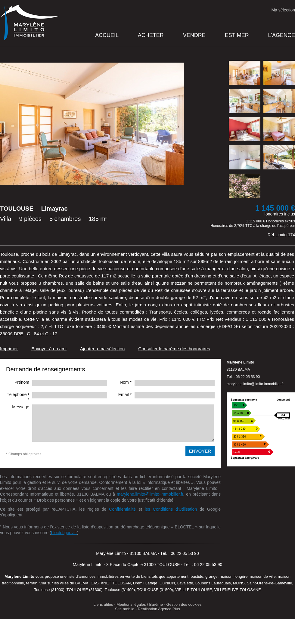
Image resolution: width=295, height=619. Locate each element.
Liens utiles (103, 604)
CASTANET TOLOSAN (111, 583)
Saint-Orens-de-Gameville (269, 583)
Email (125, 394)
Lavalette (185, 583)
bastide (197, 576)
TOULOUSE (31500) (155, 589)
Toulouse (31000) (49, 589)
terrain (31, 583)
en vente (127, 576)
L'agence (281, 35)
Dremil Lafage (145, 583)
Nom (126, 382)
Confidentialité (122, 509)
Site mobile (124, 609)
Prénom (21, 382)
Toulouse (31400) (120, 589)
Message (20, 406)
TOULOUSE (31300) (85, 589)
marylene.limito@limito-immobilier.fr (150, 494)
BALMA (81, 583)
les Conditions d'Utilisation (171, 509)
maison (226, 576)
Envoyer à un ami (49, 348)
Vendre (194, 35)
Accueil (107, 35)
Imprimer (9, 348)
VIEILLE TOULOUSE (193, 589)
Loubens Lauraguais (213, 583)
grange (211, 576)
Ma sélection (283, 10)
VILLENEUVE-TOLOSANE (237, 589)
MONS (239, 583)
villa (42, 583)
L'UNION (167, 583)
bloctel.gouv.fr (64, 532)
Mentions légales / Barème (139, 604)
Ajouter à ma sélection (102, 348)
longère (240, 576)
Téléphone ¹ (18, 397)
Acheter (151, 35)
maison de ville (263, 576)
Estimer (237, 35)
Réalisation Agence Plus (159, 609)
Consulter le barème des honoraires (174, 348)
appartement (177, 576)
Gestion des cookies (184, 604)
